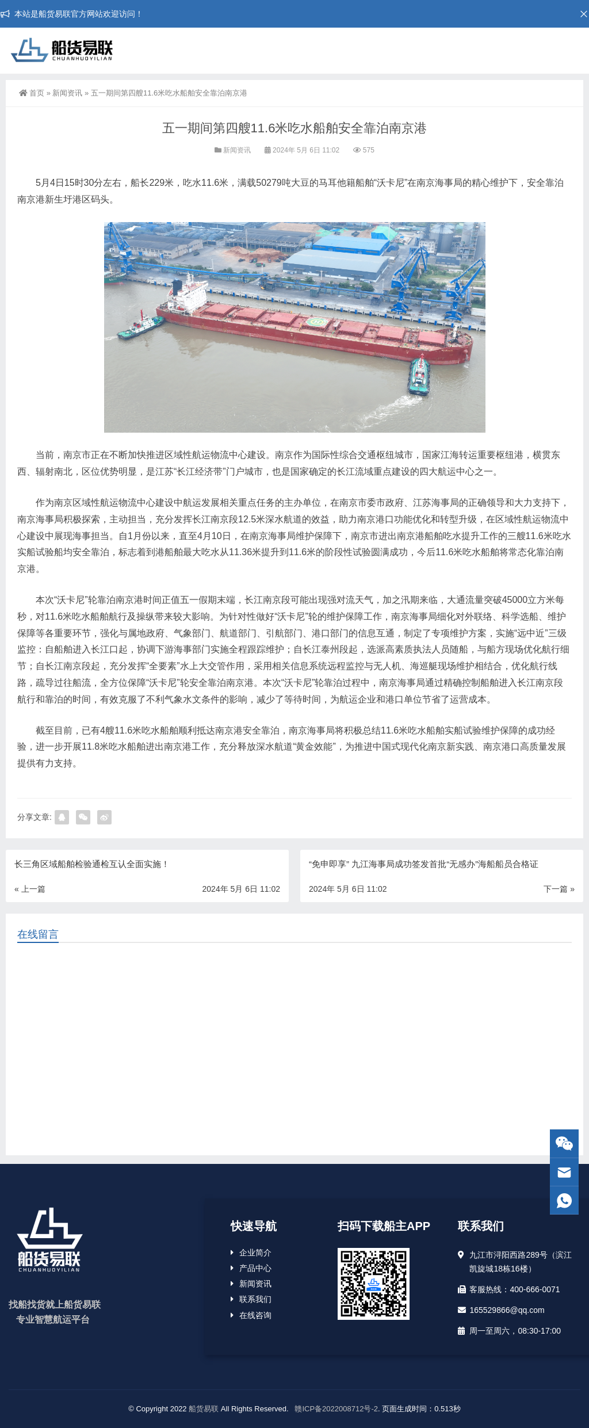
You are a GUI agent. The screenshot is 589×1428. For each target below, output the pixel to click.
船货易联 (204, 1408)
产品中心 (255, 1268)
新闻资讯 (67, 93)
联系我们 (255, 1299)
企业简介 (255, 1252)
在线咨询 (255, 1315)
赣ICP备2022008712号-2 (335, 1408)
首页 (31, 93)
